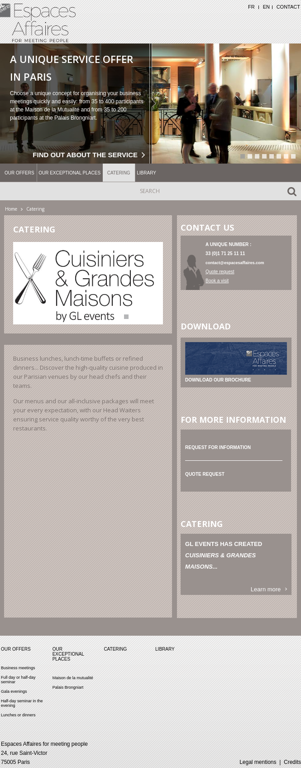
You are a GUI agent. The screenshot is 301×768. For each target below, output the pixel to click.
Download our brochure (218, 379)
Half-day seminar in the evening (22, 702)
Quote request (219, 271)
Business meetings (18, 667)
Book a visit (217, 280)
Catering (118, 172)
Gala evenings (14, 691)
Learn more (266, 589)
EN (266, 7)
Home (11, 209)
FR (251, 7)
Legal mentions (257, 761)
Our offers (19, 172)
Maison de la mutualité (73, 677)
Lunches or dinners (18, 714)
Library (146, 172)
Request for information (218, 447)
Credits (292, 761)
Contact (288, 7)
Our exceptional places (69, 172)
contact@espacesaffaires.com (234, 263)
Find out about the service (85, 154)
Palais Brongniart (68, 687)
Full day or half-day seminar (18, 679)
